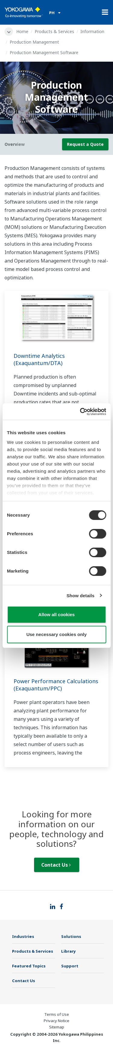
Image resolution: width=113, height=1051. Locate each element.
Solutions (71, 936)
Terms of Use (56, 1014)
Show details (81, 595)
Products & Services (54, 31)
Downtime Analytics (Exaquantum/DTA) (39, 359)
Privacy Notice (56, 1020)
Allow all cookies (56, 614)
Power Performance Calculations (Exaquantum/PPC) (56, 685)
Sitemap (56, 1027)
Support (69, 966)
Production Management (34, 42)
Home (22, 31)
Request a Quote (85, 144)
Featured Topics (29, 966)
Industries (23, 936)
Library (68, 951)
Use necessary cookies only (56, 634)
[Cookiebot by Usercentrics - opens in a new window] (80, 412)
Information (92, 31)
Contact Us (56, 865)
